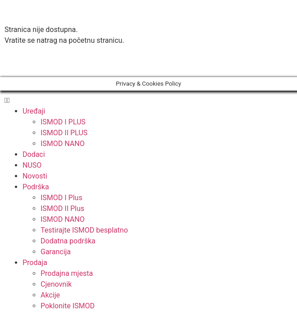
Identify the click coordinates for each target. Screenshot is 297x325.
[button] (148, 64)
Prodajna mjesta (67, 273)
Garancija (56, 251)
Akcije (50, 295)
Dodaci (34, 154)
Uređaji (34, 111)
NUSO (32, 165)
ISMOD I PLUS (63, 122)
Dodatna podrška (68, 241)
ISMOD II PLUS (64, 132)
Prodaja (35, 262)
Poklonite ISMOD (68, 306)
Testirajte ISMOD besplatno (84, 230)
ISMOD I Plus (61, 197)
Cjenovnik (56, 284)
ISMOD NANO (63, 143)
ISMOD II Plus (62, 208)
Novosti (35, 176)
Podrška (36, 187)
